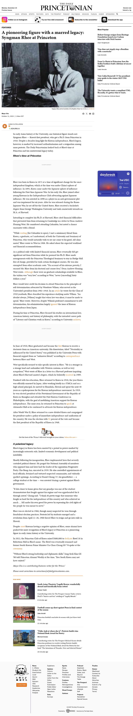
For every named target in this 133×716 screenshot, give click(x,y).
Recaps (65, 670)
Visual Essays (67, 690)
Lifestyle (80, 689)
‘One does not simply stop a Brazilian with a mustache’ (113, 50)
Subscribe (21, 685)
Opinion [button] (24, 14)
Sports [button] (31, 14)
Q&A (33, 679)
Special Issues (82, 699)
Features (65, 680)
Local (34, 675)
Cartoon (65, 693)
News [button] (17, 14)
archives (76, 319)
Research (35, 686)
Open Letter (51, 689)
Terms (94, 691)
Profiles (65, 682)
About (94, 678)
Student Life (36, 670)
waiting (23, 233)
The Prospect (82, 682)
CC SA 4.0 (91, 109)
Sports (64, 666)
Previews (65, 672)
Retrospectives (67, 685)
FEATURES (6, 27)
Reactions (50, 691)
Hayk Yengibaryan (104, 43)
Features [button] (39, 14)
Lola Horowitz (102, 55)
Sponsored (110, 14)
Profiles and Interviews (66, 676)
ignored (54, 304)
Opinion (50, 669)
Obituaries (36, 690)
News (34, 666)
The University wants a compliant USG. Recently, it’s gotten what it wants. (114, 91)
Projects (80, 694)
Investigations (67, 687)
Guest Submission (51, 683)
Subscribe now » (70, 437)
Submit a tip (127, 10)
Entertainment (82, 687)
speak (69, 403)
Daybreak (80, 668)
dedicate (68, 538)
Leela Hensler (102, 69)
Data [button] (47, 14)
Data (49, 694)
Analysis (35, 693)
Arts (78, 685)
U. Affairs (35, 668)
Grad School (36, 672)
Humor (101, 14)
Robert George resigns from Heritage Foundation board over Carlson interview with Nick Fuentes (113, 37)
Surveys (50, 697)
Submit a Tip (96, 685)
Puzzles (94, 14)
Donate (95, 687)
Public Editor (51, 687)
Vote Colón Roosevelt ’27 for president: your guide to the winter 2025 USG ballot (114, 78)
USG (33, 684)
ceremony (17, 548)
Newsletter (81, 697)
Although (28, 271)
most (23, 526)
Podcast (80, 666)
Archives (85, 14)
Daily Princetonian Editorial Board (109, 84)
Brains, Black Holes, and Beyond (81, 672)
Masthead (95, 671)
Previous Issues (7, 10)
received (69, 374)
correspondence (73, 356)
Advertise (95, 680)
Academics (36, 688)
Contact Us (96, 673)
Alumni (34, 677)
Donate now (127, 8)
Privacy (94, 689)
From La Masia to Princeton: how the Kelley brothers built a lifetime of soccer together (114, 63)
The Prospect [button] (56, 14)
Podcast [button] (66, 14)
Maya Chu (5, 113)
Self (78, 691)
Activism (35, 681)
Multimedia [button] (75, 14)
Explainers (50, 666)
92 (49, 419)
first (60, 345)
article (57, 290)
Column (50, 671)
